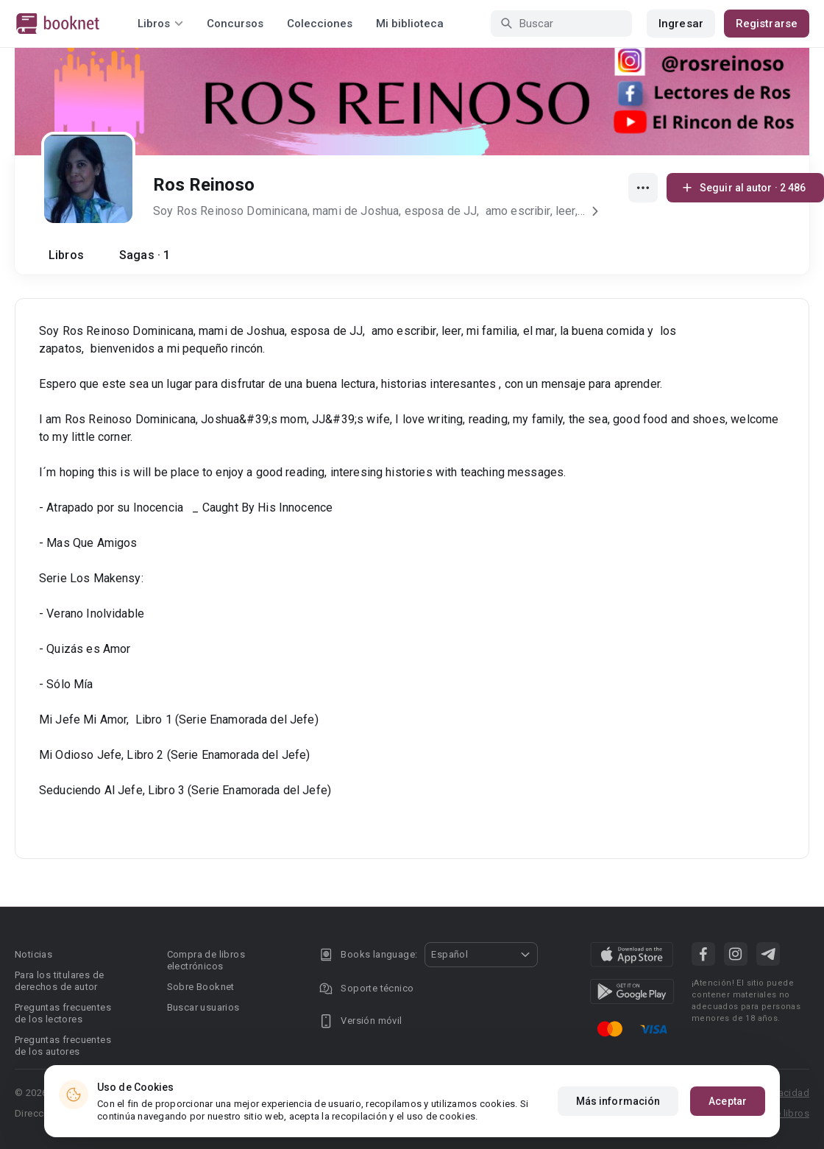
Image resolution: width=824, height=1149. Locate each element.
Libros (66, 255)
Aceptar (727, 1101)
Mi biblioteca (410, 23)
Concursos (235, 23)
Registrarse (767, 23)
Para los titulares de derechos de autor (59, 980)
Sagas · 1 (144, 255)
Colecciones (319, 23)
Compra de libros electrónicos (206, 960)
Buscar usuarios (203, 1007)
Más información (618, 1101)
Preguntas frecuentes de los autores (63, 1045)
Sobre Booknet (201, 986)
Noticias (33, 954)
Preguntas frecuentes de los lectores (63, 1013)
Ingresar (680, 23)
